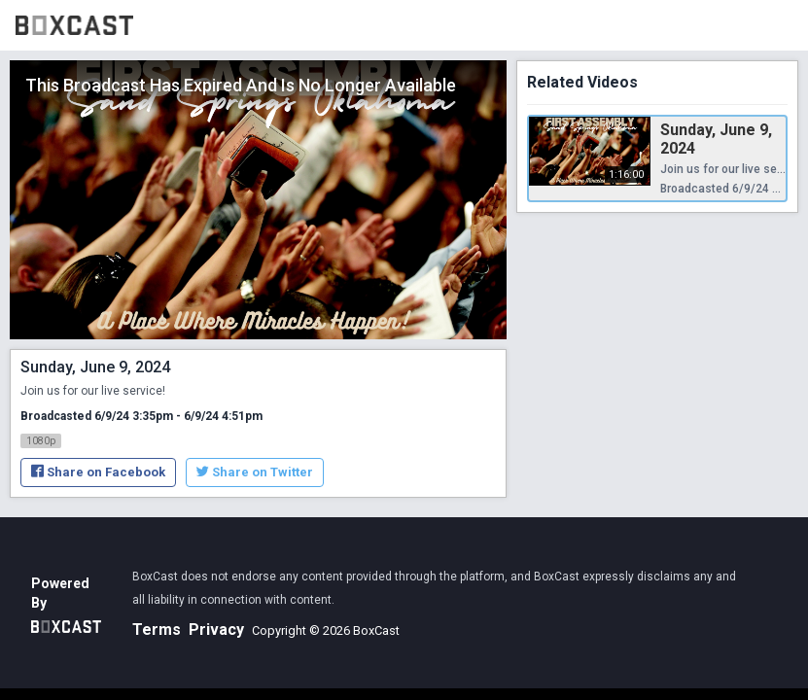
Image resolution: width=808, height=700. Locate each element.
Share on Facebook (98, 472)
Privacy (216, 629)
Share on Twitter (254, 472)
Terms (156, 629)
